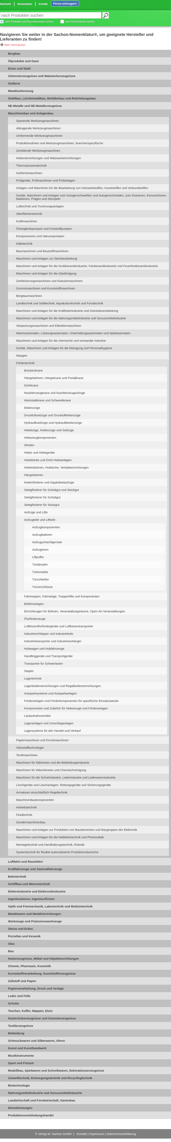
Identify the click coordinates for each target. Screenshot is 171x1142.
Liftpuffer (38, 557)
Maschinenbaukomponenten (35, 800)
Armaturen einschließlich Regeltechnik (41, 792)
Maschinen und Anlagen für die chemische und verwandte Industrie (61, 340)
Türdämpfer (40, 564)
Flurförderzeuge (34, 618)
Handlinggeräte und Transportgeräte (48, 656)
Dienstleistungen (20, 1108)
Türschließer (40, 579)
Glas (11, 943)
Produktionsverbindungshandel (31, 1115)
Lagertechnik (32, 678)
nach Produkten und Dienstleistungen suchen (29, 21)
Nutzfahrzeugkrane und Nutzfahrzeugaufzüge (54, 393)
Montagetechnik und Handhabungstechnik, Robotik (50, 844)
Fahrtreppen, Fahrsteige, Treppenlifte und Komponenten (61, 596)
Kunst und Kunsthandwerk (27, 1048)
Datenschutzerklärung (121, 1134)
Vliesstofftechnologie (30, 747)
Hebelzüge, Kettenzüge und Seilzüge (49, 430)
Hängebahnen (33, 475)
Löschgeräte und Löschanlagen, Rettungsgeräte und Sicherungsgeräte (63, 785)
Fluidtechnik (24, 814)
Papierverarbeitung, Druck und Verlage (36, 988)
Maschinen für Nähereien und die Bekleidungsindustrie (52, 762)
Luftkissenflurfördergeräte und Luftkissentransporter (58, 626)
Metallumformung (20, 91)
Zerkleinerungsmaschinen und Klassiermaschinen (49, 281)
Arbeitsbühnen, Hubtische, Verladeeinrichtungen (56, 467)
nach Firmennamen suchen (79, 21)
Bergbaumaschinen (29, 296)
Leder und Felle (19, 996)
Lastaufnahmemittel (37, 715)
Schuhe (13, 1003)
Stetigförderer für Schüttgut (42, 497)
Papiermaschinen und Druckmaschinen (42, 740)
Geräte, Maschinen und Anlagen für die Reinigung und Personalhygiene (64, 348)
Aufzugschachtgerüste (47, 542)
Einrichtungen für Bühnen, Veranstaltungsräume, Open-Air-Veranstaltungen (74, 611)
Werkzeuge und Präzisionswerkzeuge (35, 921)
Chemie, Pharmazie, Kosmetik (29, 966)
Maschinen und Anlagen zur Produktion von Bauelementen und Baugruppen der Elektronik (76, 829)
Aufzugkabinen (42, 534)
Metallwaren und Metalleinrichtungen (34, 913)
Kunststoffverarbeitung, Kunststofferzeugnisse (42, 973)
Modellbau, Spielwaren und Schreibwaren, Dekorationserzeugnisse (56, 1070)
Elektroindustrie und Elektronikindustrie (37, 891)
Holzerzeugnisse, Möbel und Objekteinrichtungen (43, 958)
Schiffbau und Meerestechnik (29, 884)
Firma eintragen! (65, 3)
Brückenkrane (33, 370)
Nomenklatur (25, 4)
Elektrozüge (32, 407)
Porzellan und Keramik (24, 936)
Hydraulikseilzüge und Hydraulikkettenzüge (53, 422)
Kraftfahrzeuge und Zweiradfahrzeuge (35, 869)
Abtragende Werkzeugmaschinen (38, 128)
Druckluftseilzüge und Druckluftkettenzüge (52, 415)
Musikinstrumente (21, 1055)
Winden (29, 445)
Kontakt (43, 4)
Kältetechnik (24, 243)
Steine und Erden (20, 928)
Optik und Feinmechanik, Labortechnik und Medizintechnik (50, 906)
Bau (11, 951)
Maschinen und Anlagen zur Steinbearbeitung (46, 258)
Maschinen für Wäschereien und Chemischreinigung (51, 770)
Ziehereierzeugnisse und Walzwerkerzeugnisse (41, 76)
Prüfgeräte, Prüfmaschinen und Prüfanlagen (45, 180)
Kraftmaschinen (26, 221)
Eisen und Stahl (19, 68)
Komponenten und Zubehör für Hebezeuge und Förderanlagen (66, 708)
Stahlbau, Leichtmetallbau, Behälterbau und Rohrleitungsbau (52, 98)
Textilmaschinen (27, 755)
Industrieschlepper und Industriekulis (48, 633)
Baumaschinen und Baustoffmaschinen (42, 251)
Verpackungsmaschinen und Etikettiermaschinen (48, 325)
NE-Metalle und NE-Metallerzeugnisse (35, 106)
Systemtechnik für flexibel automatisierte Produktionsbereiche (57, 852)
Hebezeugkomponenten (40, 437)
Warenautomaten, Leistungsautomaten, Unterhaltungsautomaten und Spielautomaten (73, 333)
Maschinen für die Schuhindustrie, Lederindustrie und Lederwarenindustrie (65, 777)
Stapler (29, 671)
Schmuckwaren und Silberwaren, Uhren (36, 1040)
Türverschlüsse (42, 587)
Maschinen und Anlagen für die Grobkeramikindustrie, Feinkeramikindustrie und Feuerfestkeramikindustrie (87, 266)
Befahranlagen (34, 603)
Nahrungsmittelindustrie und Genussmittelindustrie (45, 1093)
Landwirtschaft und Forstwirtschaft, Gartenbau (41, 1100)
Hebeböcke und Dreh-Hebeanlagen (48, 460)
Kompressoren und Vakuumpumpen (40, 236)
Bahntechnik (17, 876)
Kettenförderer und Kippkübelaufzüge (49, 482)
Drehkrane (31, 385)
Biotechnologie (19, 1085)
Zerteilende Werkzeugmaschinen (38, 150)
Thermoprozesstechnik (31, 165)
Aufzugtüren (40, 549)
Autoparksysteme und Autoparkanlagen (50, 693)
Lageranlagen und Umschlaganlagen (48, 723)
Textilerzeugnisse (20, 1025)
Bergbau (14, 53)
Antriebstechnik (26, 807)
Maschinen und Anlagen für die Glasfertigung (46, 273)
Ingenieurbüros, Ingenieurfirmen (31, 899)
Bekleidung (16, 1033)
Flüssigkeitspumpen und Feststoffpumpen (44, 228)
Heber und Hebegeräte (39, 452)
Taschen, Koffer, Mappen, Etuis (30, 1011)
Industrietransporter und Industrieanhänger (52, 641)
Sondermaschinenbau (30, 822)
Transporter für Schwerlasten (43, 663)
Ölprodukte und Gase (23, 61)
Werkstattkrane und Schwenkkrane (47, 400)
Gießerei (14, 83)
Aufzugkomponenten (46, 527)
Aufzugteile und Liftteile (39, 519)
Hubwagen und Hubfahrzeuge (44, 648)
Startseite (5, 4)
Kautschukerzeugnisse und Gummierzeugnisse (42, 1018)
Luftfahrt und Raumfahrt (25, 861)
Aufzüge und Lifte (36, 512)
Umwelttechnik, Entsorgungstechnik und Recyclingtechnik (50, 1078)
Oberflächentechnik (29, 213)
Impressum (96, 1134)
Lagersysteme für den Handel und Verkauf (52, 730)
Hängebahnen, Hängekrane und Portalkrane (53, 378)
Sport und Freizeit (21, 1063)
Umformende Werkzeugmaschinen (39, 135)
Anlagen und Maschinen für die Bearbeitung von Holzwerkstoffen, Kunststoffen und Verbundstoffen (82, 188)
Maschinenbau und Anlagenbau (30, 113)
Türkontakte (40, 572)
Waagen (21, 355)
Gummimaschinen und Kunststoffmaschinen (45, 288)
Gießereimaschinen (29, 173)
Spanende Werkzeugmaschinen (37, 120)
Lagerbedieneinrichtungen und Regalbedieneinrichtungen (62, 686)
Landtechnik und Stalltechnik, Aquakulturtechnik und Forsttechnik (59, 303)
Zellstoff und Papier (22, 981)
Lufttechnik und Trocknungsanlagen (40, 206)
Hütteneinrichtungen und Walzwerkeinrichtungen (48, 158)
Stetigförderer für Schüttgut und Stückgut (51, 490)
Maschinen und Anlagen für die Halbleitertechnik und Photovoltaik (60, 837)
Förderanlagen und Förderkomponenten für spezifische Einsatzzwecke (71, 701)
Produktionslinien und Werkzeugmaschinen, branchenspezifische (59, 143)
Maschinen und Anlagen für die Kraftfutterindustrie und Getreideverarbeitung (67, 310)
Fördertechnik (25, 363)
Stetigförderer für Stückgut (41, 504)
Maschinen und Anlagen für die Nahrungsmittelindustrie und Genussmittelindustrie (71, 318)
